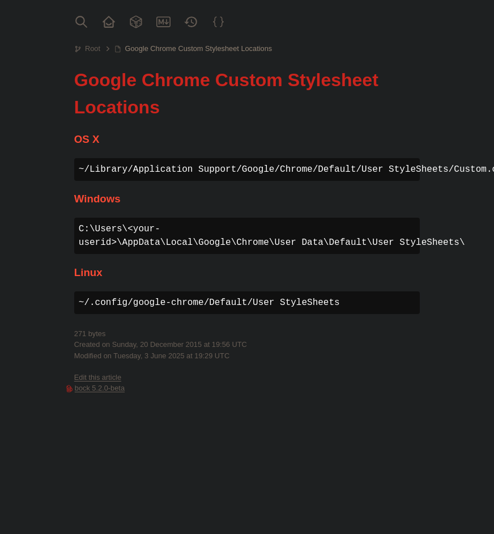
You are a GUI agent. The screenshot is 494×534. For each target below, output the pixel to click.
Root (92, 48)
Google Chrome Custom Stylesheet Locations (198, 48)
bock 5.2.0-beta (100, 388)
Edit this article (97, 377)
